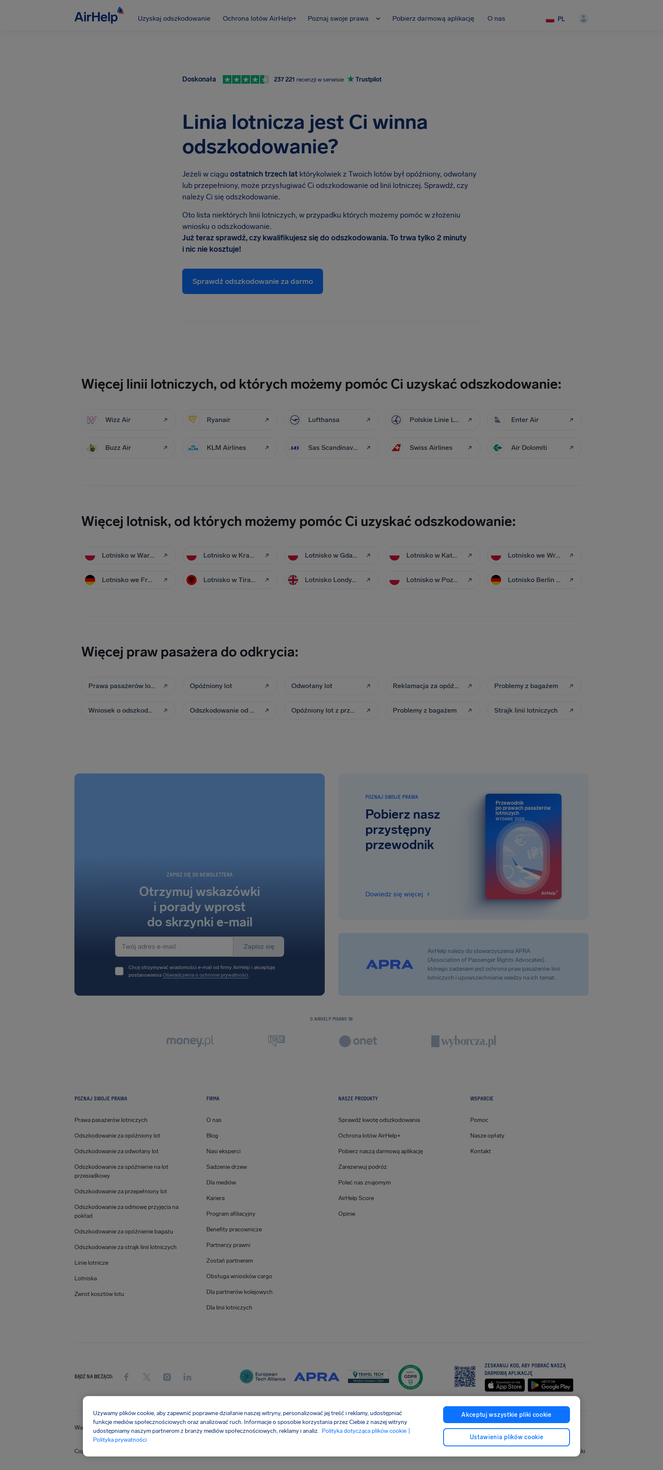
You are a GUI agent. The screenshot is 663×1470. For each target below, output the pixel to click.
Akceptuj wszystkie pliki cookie (506, 1414)
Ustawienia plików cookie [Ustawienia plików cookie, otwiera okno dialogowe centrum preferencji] (507, 1437)
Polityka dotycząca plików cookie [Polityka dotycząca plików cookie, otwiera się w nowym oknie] (364, 1431)
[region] (331, 1426)
